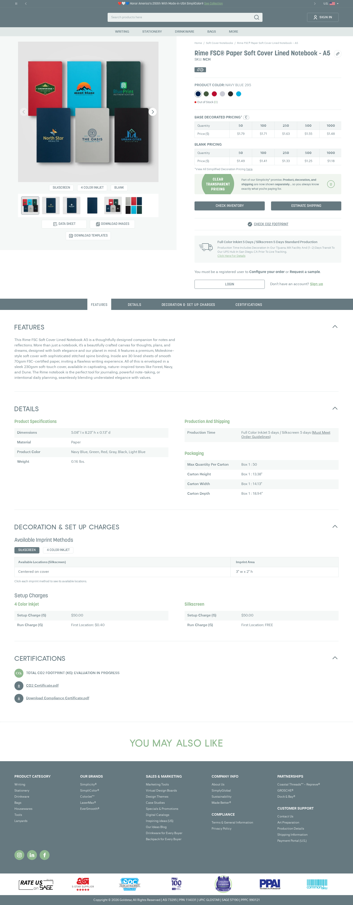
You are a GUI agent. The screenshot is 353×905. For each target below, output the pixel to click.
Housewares (23, 808)
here (249, 169)
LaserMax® (88, 802)
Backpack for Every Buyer (163, 839)
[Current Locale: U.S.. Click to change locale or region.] (331, 3)
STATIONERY (152, 31)
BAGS (211, 31)
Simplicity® (88, 784)
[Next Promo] (314, 3)
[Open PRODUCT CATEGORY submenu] (45, 777)
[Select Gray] (222, 93)
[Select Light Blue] (238, 93)
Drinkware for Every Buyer (164, 833)
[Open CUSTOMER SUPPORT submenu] (308, 809)
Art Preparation (288, 822)
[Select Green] (206, 93)
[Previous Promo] (26, 3)
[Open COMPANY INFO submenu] (242, 777)
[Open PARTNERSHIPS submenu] (308, 777)
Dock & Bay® (286, 796)
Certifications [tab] (248, 305)
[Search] (256, 17)
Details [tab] (134, 305)
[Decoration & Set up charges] (268, 184)
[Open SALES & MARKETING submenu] (176, 777)
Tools (18, 815)
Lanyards (20, 821)
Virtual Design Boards (161, 790)
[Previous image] (24, 112)
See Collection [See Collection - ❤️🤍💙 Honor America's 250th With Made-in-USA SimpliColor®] (213, 3)
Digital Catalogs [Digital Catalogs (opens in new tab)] (157, 815)
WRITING (122, 31)
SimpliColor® (89, 790)
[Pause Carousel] (16, 3)
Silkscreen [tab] (27, 550)
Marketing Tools (157, 784)
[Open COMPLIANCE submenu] (242, 815)
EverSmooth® (90, 808)
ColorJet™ (87, 796)
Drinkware (21, 796)
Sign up (316, 284)
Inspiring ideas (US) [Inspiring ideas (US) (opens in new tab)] (159, 821)
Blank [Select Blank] (119, 188)
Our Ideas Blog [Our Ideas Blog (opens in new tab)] (156, 827)
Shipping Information (292, 834)
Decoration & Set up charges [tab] (188, 305)
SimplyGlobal (221, 790)
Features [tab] (99, 305)
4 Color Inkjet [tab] (58, 550)
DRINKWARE (184, 31)
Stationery (21, 790)
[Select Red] (214, 93)
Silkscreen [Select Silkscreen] (61, 188)
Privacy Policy (221, 828)
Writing (19, 784)
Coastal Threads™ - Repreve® (298, 784)
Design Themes (157, 796)
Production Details (290, 828)
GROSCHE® (285, 790)
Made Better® (221, 802)
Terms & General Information (232, 822)
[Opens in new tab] (19, 855)
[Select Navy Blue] (198, 93)
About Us (218, 784)
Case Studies (155, 802)
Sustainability (221, 796)
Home (198, 43)
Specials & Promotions (162, 808)
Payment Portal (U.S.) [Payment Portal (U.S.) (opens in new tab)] (292, 840)
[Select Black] (230, 93)
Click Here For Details (231, 256)
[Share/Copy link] (337, 53)
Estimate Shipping (306, 206)
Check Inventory (230, 206)
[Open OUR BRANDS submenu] (110, 777)
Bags (17, 802)
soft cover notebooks (219, 43)
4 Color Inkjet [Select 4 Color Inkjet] (92, 188)
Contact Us (285, 816)
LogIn (229, 284)
